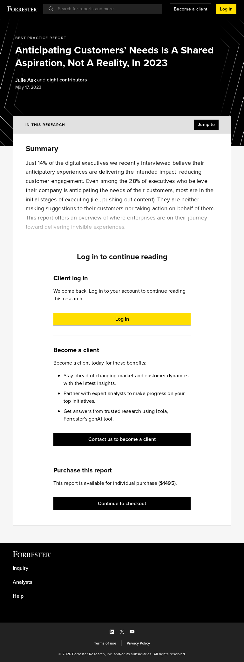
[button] (226, 9)
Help (18, 596)
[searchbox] (106, 8)
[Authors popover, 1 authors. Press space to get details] (25, 80)
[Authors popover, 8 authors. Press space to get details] (61, 80)
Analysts (22, 582)
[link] (122, 568)
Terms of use (105, 643)
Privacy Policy (138, 643)
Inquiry (20, 568)
